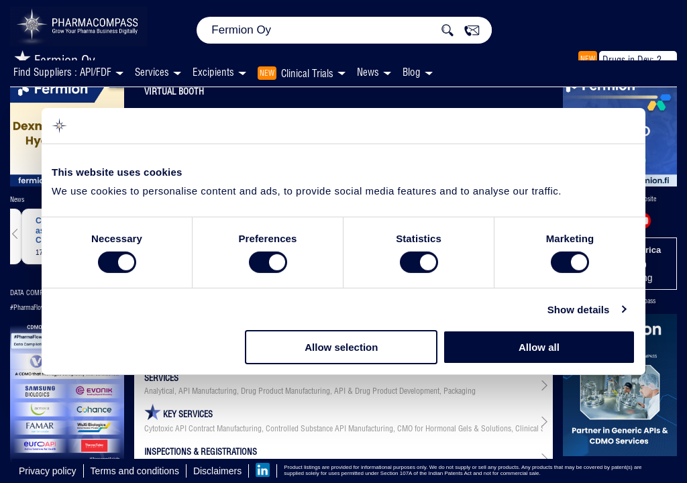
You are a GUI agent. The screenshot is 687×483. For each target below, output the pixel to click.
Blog (412, 72)
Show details (578, 309)
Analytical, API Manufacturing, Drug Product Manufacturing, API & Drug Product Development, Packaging (310, 391)
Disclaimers (217, 471)
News (368, 72)
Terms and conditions (135, 471)
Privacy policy (47, 471)
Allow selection (341, 347)
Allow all (539, 347)
